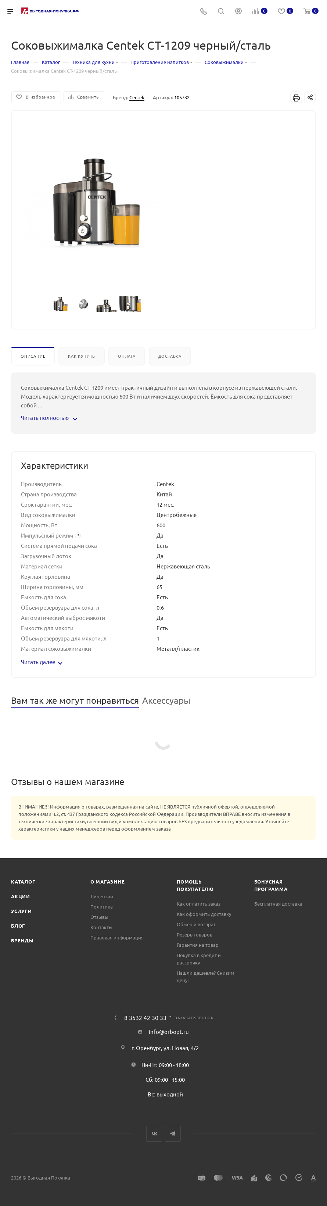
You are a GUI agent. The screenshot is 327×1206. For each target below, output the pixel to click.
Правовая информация (117, 937)
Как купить (81, 356)
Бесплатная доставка (278, 903)
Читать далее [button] (41, 661)
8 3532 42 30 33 (145, 1017)
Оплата (127, 356)
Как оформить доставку (204, 914)
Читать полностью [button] (48, 417)
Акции (20, 896)
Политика (101, 906)
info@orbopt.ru (169, 1031)
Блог (18, 926)
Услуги (21, 911)
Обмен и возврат (196, 924)
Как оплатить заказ (198, 903)
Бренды (22, 940)
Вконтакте (154, 1134)
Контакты (101, 927)
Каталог (23, 881)
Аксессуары (166, 700)
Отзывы (99, 917)
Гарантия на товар (198, 945)
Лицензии (101, 896)
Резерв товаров (194, 934)
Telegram (173, 1134)
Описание (33, 356)
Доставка (170, 356)
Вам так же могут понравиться (75, 700)
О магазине (107, 881)
